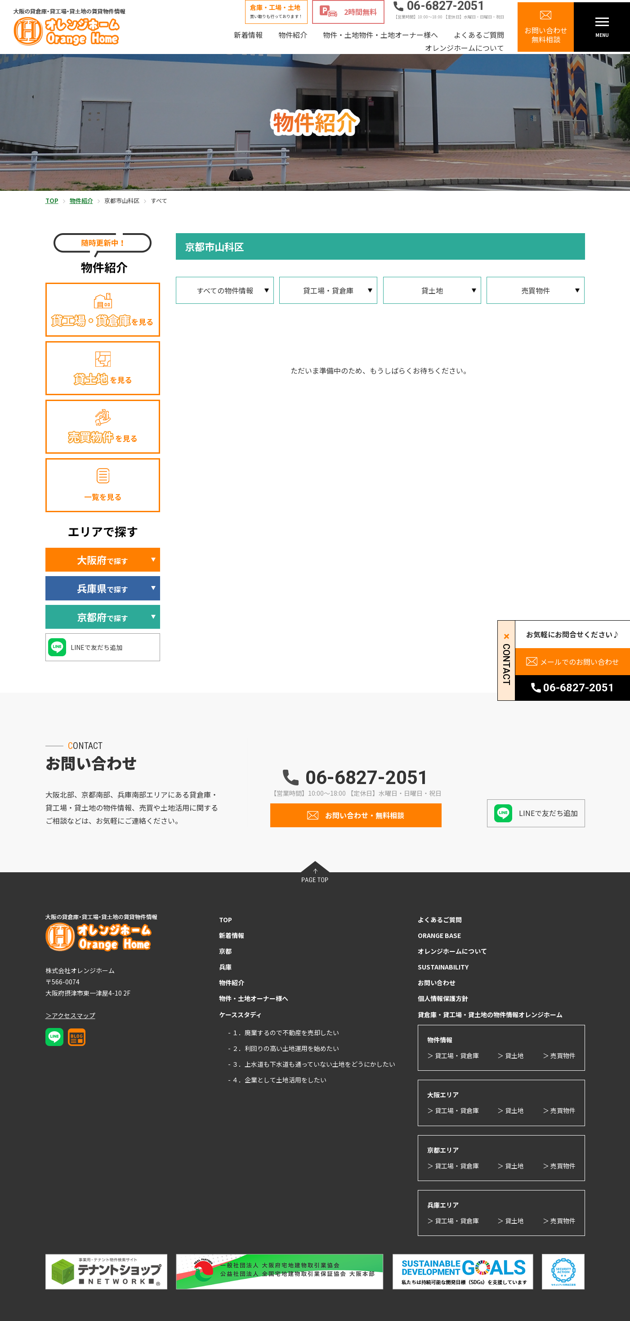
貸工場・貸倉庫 (328, 290)
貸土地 (432, 290)
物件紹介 (292, 34)
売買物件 (535, 290)
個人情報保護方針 (443, 998)
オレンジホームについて (464, 47)
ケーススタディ (240, 1014)
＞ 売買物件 (559, 1055)
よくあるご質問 (479, 34)
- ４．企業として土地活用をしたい (277, 1079)
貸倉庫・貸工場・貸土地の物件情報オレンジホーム (490, 1014)
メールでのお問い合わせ (579, 661)
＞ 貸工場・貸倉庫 (453, 1055)
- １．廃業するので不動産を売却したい (283, 1032)
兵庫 (225, 966)
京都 (225, 951)
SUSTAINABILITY (443, 966)
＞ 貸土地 (510, 1055)
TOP (225, 919)
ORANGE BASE (439, 935)
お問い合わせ (437, 982)
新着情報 (248, 34)
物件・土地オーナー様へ (253, 998)
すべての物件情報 (225, 290)
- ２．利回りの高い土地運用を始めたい (283, 1048)
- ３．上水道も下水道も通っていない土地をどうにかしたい (311, 1064)
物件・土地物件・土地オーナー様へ (380, 34)
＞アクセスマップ (70, 1015)
